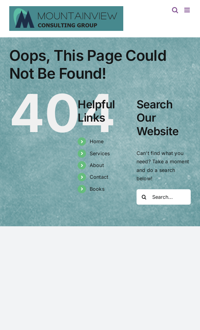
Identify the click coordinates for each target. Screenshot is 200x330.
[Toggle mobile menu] (187, 10)
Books (97, 189)
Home (97, 141)
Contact (99, 177)
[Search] (144, 197)
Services (100, 153)
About (97, 165)
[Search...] (164, 197)
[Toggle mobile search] (175, 10)
